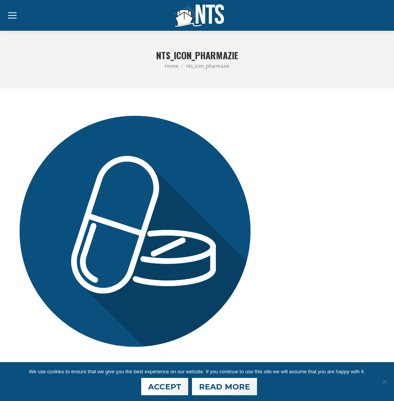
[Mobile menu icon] (12, 15)
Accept (164, 386)
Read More (224, 386)
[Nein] (384, 382)
